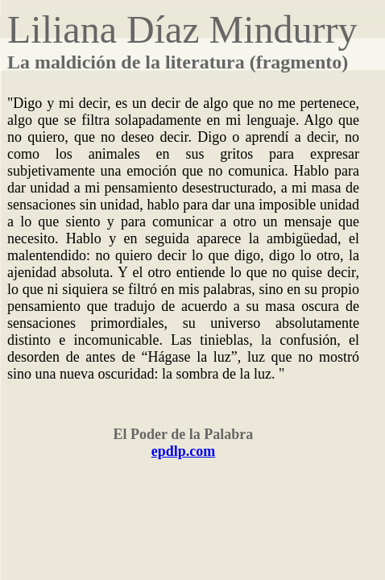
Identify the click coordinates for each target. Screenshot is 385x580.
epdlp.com (183, 451)
